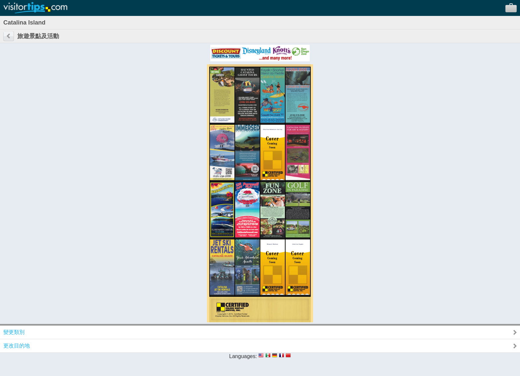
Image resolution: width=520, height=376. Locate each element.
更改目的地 (16, 345)
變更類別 (14, 332)
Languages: (243, 356)
